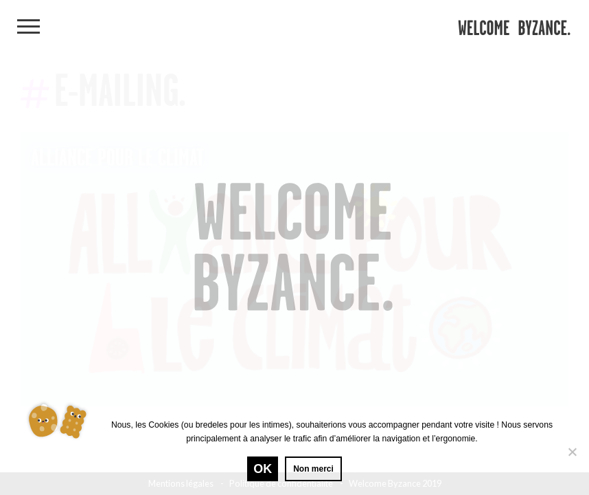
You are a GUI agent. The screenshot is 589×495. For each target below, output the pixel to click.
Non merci (313, 469)
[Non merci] (572, 452)
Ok (262, 469)
